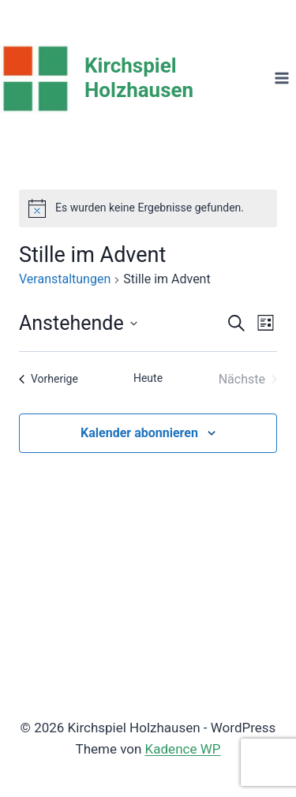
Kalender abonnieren (139, 432)
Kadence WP (183, 749)
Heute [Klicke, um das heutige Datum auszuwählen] (148, 378)
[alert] (148, 208)
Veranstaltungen (65, 278)
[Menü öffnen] (281, 77)
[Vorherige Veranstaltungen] (48, 379)
